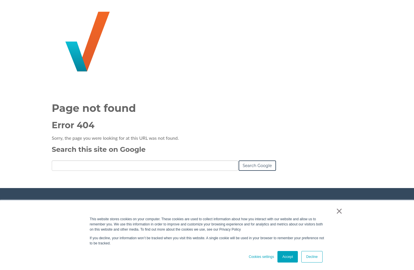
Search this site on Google (98, 149)
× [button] (339, 211)
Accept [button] (287, 257)
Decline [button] (312, 257)
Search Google (257, 165)
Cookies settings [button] (261, 257)
